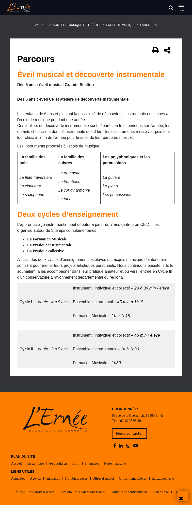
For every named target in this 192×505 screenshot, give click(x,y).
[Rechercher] (171, 7)
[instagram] (128, 446)
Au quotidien (58, 463)
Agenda (35, 478)
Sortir (58, 24)
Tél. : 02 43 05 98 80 (126, 421)
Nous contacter (129, 433)
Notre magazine (115, 463)
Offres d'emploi (103, 478)
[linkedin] (121, 446)
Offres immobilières (133, 478)
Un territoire (35, 463)
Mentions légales (93, 492)
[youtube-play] (135, 446)
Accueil (41, 24)
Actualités (18, 478)
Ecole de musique (121, 24)
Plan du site (161, 492)
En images (92, 463)
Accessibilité (68, 492)
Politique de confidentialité (129, 492)
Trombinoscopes (76, 478)
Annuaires (53, 478)
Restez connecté (163, 478)
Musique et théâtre (84, 24)
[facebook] (115, 446)
